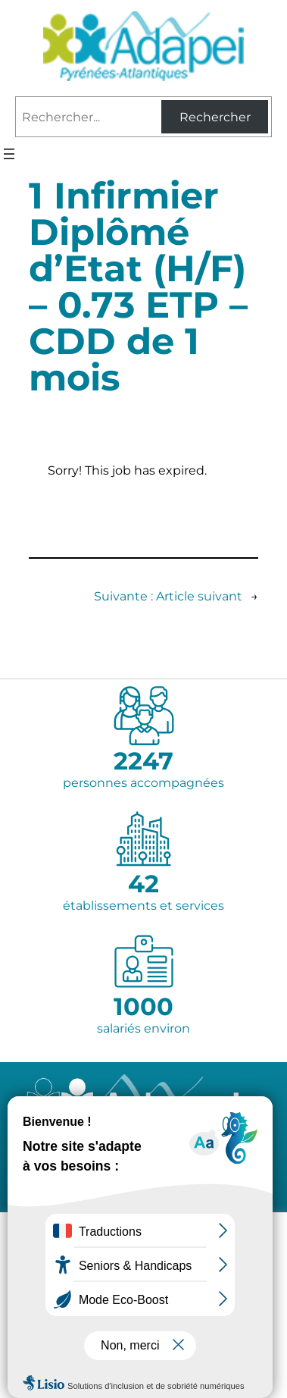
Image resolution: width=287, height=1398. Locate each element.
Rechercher (215, 117)
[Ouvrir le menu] (9, 154)
